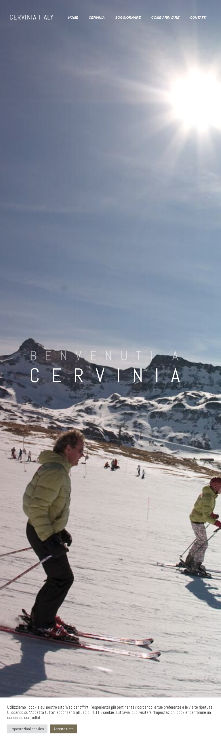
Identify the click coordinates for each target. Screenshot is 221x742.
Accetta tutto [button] (64, 728)
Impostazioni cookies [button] (27, 728)
